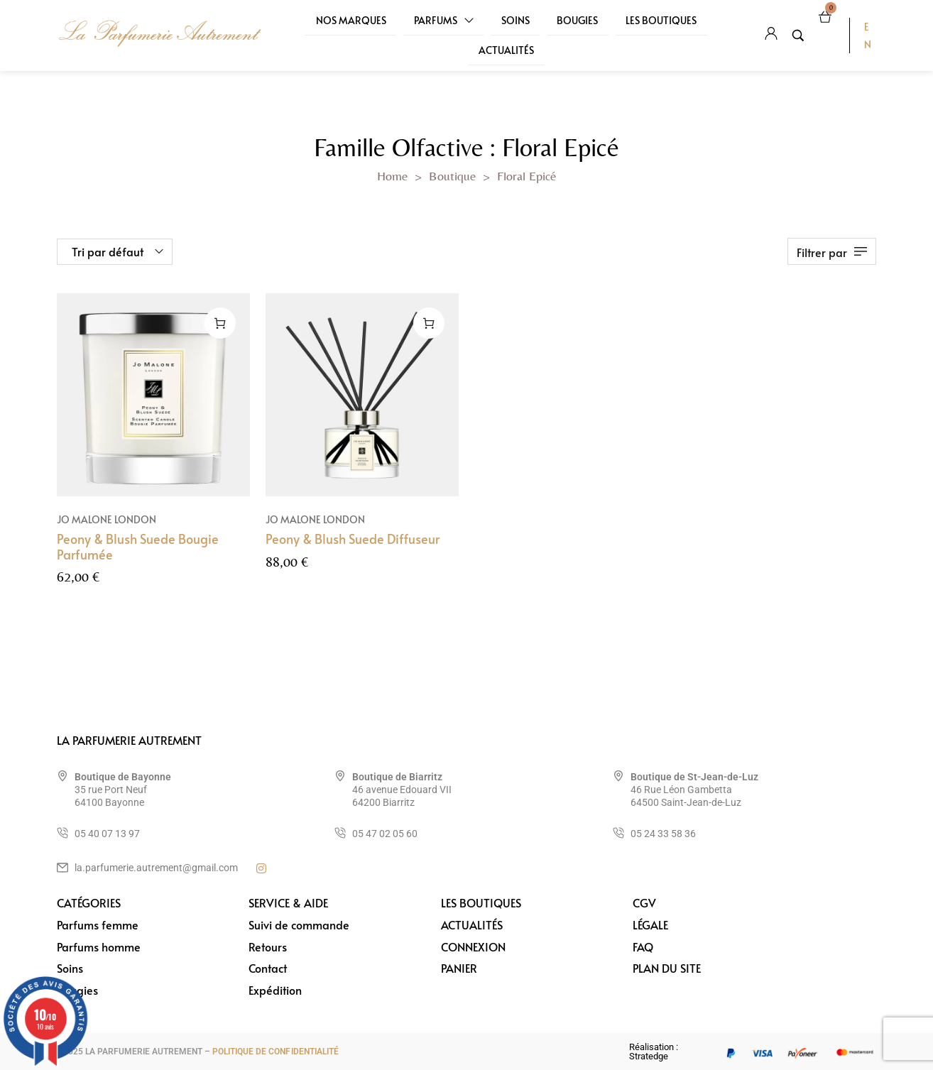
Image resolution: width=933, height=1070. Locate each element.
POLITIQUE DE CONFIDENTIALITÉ (275, 1052)
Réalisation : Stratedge (653, 1051)
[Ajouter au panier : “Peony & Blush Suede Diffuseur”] (428, 323)
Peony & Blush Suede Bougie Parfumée (138, 546)
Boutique (452, 175)
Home (392, 175)
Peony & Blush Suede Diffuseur (353, 538)
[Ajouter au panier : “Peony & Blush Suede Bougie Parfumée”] (220, 323)
